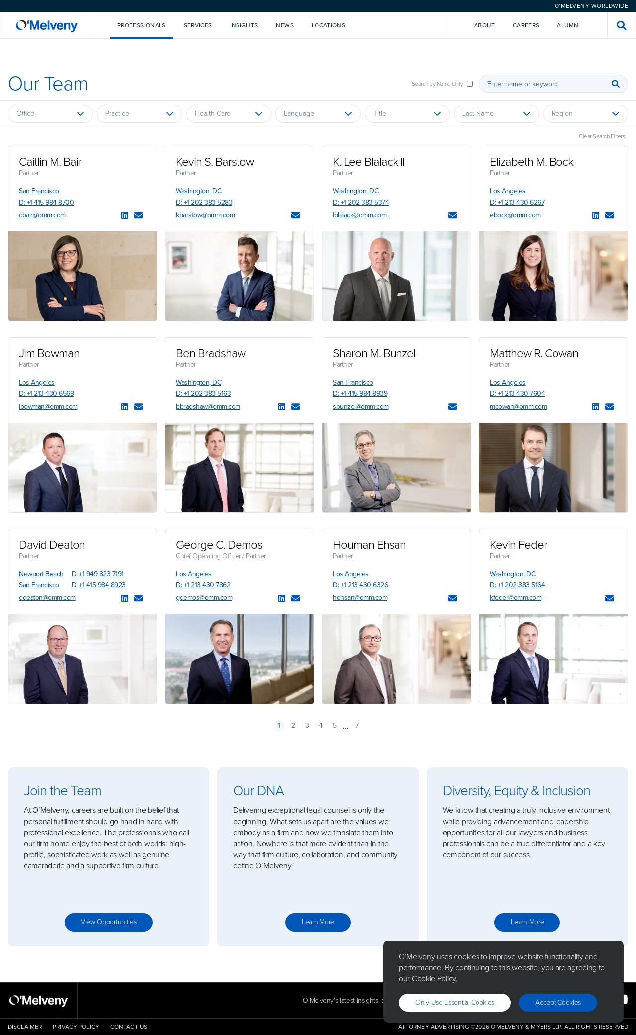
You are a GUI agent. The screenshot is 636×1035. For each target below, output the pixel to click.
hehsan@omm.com (360, 597)
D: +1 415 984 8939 (360, 393)
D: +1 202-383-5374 (361, 202)
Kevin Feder (518, 545)
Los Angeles (508, 191)
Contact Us (128, 1026)
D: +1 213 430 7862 (203, 585)
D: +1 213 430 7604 (517, 393)
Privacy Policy (76, 1026)
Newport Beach (41, 574)
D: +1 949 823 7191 (98, 574)
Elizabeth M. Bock (531, 162)
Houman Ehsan (369, 545)
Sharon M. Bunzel (374, 353)
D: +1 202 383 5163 (203, 393)
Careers (526, 25)
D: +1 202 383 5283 (204, 202)
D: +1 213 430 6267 (517, 202)
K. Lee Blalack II (368, 162)
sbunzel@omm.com (361, 406)
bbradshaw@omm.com (208, 406)
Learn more (318, 922)
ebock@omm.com (515, 215)
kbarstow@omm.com (205, 215)
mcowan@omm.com (518, 406)
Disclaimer (25, 1026)
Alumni (568, 25)
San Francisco (39, 191)
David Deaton (52, 545)
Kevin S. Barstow (215, 162)
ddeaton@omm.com (47, 597)
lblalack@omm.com (359, 215)
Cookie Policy (434, 978)
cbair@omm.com (42, 215)
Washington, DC (198, 191)
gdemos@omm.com (204, 597)
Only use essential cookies (454, 1002)
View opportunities (109, 922)
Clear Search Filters (602, 136)
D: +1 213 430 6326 (360, 585)
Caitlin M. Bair (50, 162)
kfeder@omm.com (515, 597)
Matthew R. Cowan (534, 353)
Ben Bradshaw (210, 353)
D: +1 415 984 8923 (99, 585)
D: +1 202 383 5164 (517, 585)
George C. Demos (219, 545)
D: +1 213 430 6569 (46, 393)
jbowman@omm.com (48, 406)
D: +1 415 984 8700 (46, 202)
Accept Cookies (558, 1002)
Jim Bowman (49, 353)
